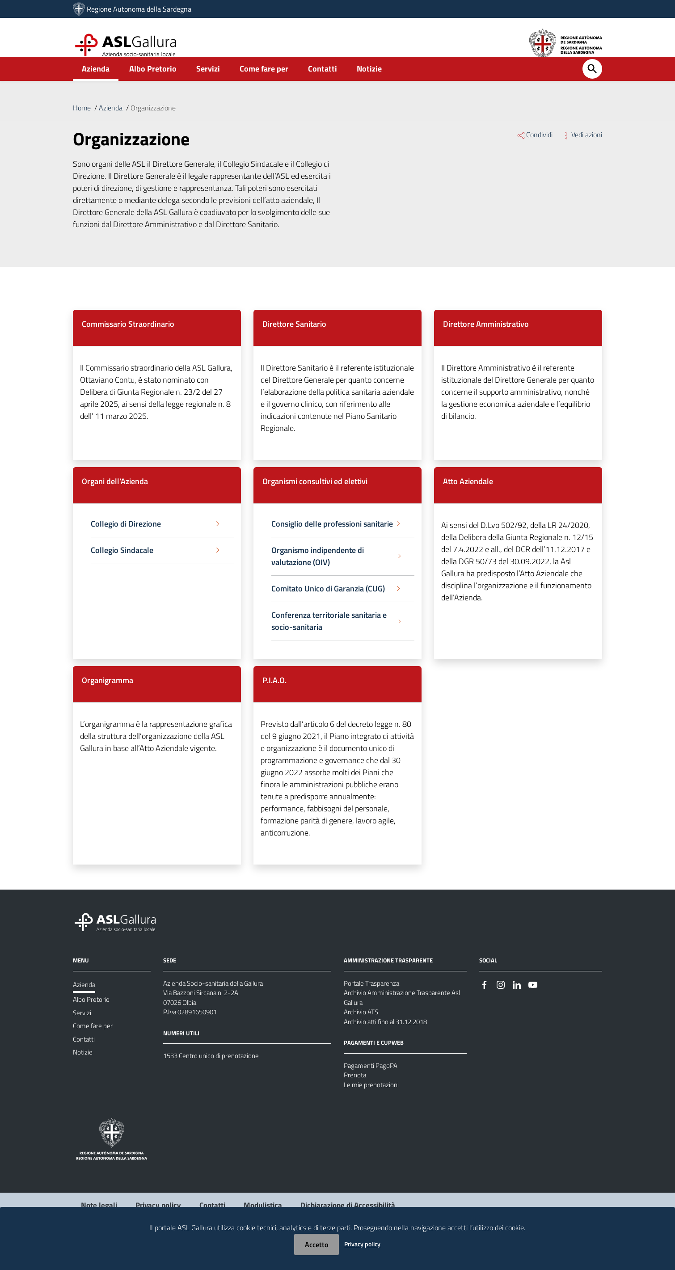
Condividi (534, 149)
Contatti (322, 83)
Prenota (355, 1097)
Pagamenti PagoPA (372, 1086)
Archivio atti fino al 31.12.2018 (390, 1041)
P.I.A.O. (274, 695)
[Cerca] (592, 83)
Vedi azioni (581, 149)
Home (82, 122)
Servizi (208, 83)
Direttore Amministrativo (486, 339)
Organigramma (107, 695)
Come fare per (264, 83)
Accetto (316, 1244)
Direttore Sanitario (294, 339)
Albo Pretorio (153, 83)
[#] (484, 999)
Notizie (369, 83)
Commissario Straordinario (128, 339)
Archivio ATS (362, 1030)
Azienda (96, 83)
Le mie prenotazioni (373, 1108)
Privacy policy (362, 1244)
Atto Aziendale (468, 496)
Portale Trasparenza (373, 998)
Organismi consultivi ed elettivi (314, 496)
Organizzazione (153, 122)
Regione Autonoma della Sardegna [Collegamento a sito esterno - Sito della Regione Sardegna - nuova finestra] (139, 9)
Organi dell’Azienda (115, 496)
